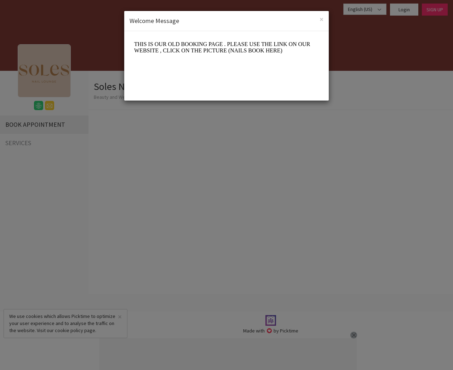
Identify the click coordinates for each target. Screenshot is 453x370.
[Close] (321, 19)
